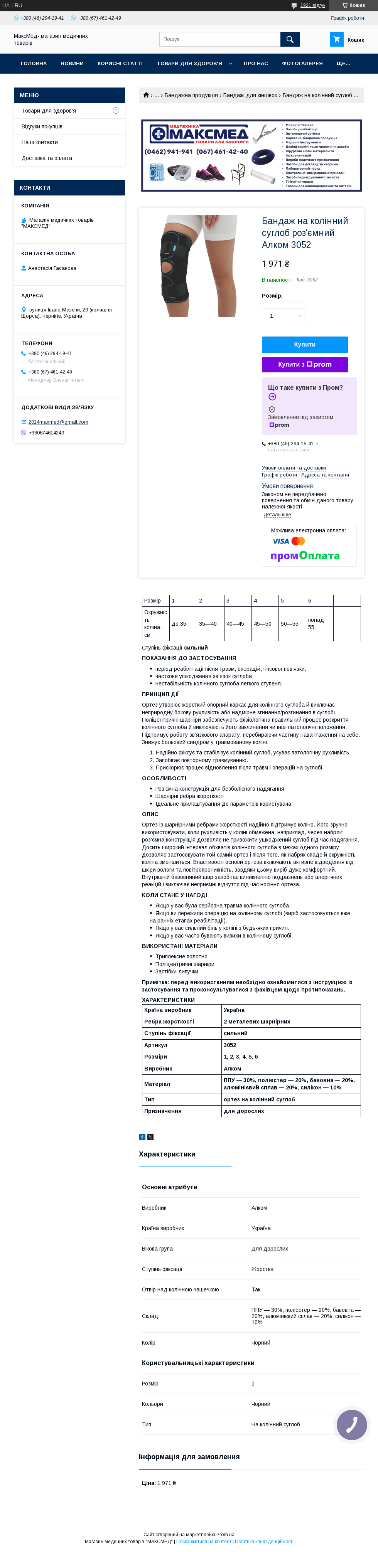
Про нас (256, 63)
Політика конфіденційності (264, 1541)
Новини (72, 63)
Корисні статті (120, 63)
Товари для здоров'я (189, 63)
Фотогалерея (302, 63)
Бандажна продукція (191, 95)
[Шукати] (290, 39)
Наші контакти (40, 142)
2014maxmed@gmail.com (58, 422)
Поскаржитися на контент (203, 1541)
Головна (34, 63)
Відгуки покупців (42, 126)
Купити (305, 344)
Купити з (304, 364)
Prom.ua (225, 1534)
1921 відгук (312, 5)
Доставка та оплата (47, 158)
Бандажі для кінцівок (250, 95)
